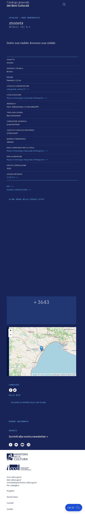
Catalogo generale (18, 3)
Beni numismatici (31, 18)
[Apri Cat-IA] (73, 507)
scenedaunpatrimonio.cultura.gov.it (22, 482)
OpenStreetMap (45, 375)
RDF (8, 186)
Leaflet (34, 375)
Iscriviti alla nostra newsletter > (28, 436)
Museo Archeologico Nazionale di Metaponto (25, 151)
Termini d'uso (12, 497)
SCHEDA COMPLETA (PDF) (17, 190)
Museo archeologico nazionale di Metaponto (25, 98)
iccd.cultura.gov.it (14, 477)
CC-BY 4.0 (11, 177)
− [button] (11, 335)
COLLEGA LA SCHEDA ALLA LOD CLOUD (28, 402)
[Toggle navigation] (64, 4)
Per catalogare (13, 485)
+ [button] (11, 331)
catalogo (13, 18)
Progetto (10, 491)
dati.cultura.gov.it (14, 480)
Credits (10, 509)
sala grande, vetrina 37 (16, 89)
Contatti (10, 503)
